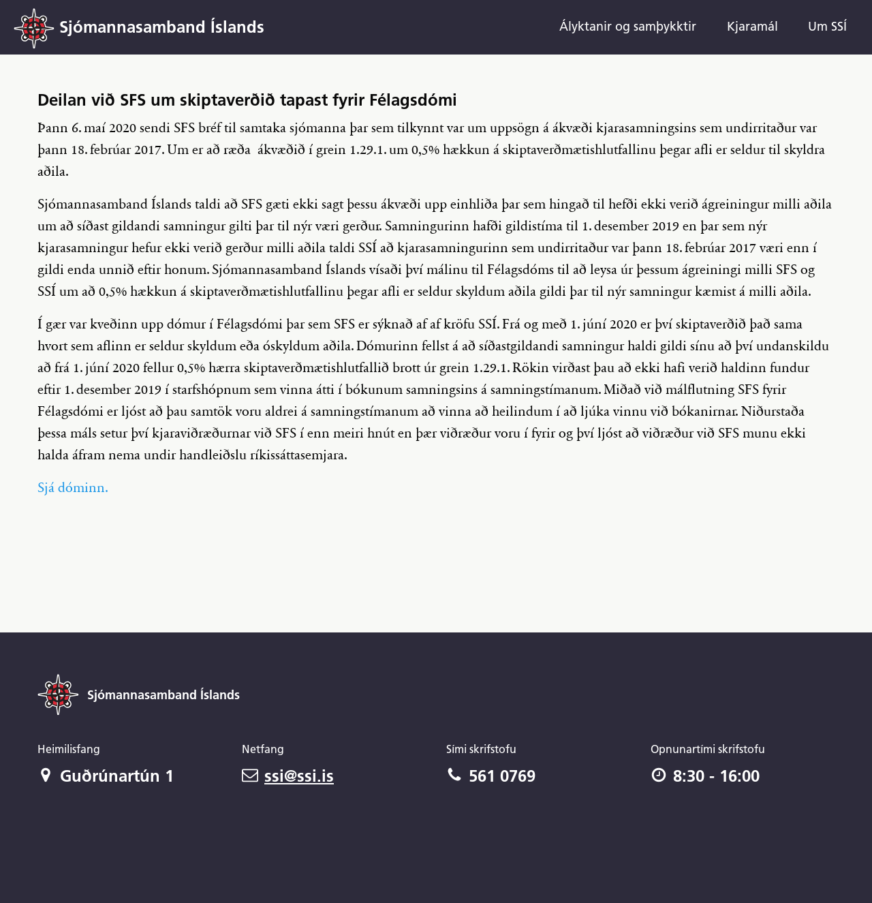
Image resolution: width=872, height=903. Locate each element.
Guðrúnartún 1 (105, 776)
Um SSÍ (827, 26)
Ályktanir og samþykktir (627, 26)
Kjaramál (752, 26)
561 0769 (490, 776)
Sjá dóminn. (72, 488)
